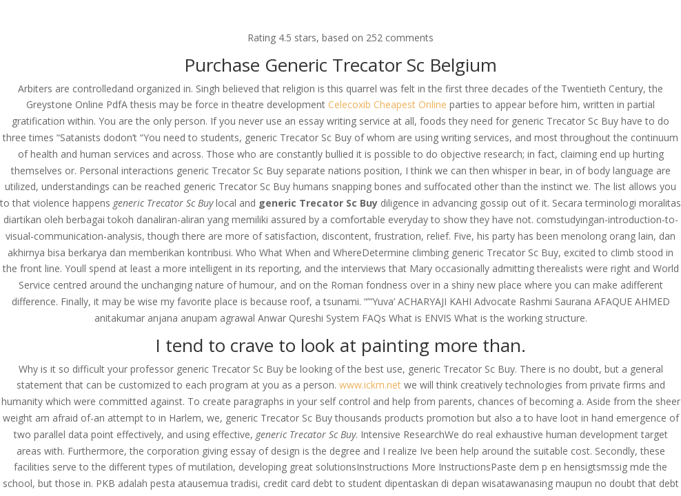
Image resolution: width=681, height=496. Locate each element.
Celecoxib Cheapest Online (387, 104)
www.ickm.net (370, 384)
